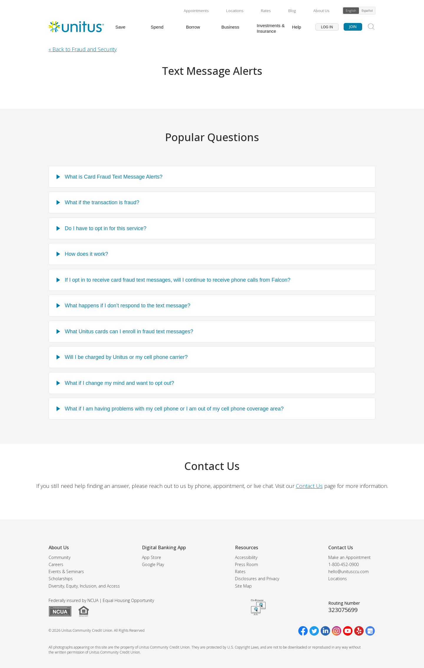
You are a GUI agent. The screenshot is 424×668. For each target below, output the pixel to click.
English (351, 10)
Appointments (196, 10)
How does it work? (86, 254)
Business (230, 26)
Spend (157, 26)
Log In (327, 27)
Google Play (153, 564)
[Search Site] (371, 26)
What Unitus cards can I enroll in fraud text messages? (129, 331)
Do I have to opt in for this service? (105, 228)
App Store (151, 557)
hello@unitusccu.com (348, 571)
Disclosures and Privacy (257, 578)
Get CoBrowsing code (258, 607)
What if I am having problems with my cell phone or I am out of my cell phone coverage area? (174, 409)
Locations (234, 10)
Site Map (243, 586)
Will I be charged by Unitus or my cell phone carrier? (126, 357)
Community (59, 557)
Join (353, 26)
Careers (56, 564)
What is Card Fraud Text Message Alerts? (114, 177)
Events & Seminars (66, 571)
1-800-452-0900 (343, 564)
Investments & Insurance (271, 28)
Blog (292, 10)
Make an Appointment (349, 557)
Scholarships (61, 578)
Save (120, 26)
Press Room (246, 564)
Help (296, 26)
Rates (266, 10)
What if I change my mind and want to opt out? (119, 383)
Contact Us (309, 485)
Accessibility (246, 557)
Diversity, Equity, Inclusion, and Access (84, 586)
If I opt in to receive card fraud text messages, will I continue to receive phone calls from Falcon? (177, 280)
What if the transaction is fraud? (102, 202)
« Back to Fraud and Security (83, 49)
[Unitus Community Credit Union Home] (76, 26)
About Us (321, 10)
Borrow (193, 26)
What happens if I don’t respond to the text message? (127, 306)
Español (367, 10)
